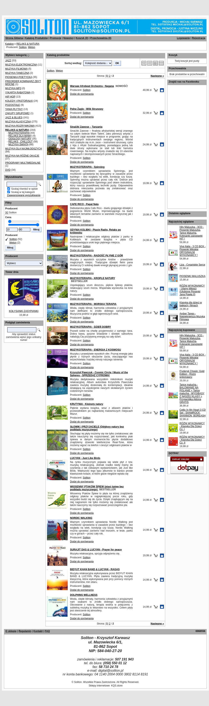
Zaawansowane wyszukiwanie (24, 195)
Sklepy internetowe (99, 685)
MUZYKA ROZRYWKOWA (19, 125)
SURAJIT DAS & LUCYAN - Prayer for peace (96, 549)
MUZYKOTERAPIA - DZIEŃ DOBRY (90, 326)
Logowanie (183, 38)
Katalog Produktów (36, 38)
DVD (7, 169)
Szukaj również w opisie (24, 188)
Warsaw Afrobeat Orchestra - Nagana (92, 86)
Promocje (55, 38)
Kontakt (38, 631)
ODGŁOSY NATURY (19, 138)
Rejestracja (198, 38)
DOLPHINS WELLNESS (83, 594)
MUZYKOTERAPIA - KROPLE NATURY (92, 278)
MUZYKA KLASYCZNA (18, 121)
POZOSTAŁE (12, 105)
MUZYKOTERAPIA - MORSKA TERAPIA (93, 304)
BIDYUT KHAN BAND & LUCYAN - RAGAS (95, 569)
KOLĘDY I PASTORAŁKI (19, 100)
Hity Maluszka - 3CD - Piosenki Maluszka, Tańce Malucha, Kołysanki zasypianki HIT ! (191, 233)
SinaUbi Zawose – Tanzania (86, 126)
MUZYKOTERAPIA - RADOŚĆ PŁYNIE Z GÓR (96, 255)
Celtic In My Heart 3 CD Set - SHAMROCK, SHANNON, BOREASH (192, 412)
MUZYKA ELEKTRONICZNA (21, 64)
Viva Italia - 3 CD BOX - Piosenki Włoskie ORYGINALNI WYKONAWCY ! (192, 251)
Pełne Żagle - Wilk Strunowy (86, 109)
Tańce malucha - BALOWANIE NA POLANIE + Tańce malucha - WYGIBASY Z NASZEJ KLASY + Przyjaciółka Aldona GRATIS (191, 393)
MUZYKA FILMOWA (16, 68)
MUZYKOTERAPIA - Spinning (87, 167)
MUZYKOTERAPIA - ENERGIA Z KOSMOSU (95, 349)
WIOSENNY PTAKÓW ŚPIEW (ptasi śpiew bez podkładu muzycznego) (97, 488)
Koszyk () (82, 38)
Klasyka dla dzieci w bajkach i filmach (190, 304)
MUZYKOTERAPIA (19, 132)
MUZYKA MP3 (13, 88)
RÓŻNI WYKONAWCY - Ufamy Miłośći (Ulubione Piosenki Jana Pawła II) (192, 290)
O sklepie (10, 631)
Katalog (9, 43)
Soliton (23, 47)
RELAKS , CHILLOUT (20, 141)
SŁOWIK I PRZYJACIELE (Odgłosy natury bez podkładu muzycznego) (97, 428)
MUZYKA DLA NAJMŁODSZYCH (23, 148)
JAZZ (8, 60)
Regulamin (24, 631)
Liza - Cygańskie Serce (192, 264)
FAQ (47, 631)
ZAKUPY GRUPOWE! (17, 113)
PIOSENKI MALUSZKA (192, 276)
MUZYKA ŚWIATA (18, 144)
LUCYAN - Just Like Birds (85, 458)
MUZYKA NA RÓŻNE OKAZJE (22, 155)
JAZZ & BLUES (13, 117)
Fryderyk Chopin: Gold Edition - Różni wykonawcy (191, 374)
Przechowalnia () (100, 38)
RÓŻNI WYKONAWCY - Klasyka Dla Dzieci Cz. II (192, 439)
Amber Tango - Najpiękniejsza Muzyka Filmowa (192, 316)
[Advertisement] (50, 6)
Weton (31, 47)
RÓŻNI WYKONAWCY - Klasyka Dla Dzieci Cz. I (192, 426)
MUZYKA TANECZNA (17, 73)
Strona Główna (14, 38)
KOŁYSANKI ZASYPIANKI (23, 311)
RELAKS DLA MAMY (20, 135)
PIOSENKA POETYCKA (18, 77)
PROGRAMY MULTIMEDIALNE (23, 162)
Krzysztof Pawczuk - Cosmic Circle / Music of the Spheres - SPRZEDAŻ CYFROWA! (99, 374)
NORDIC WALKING (81, 518)
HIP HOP (10, 96)
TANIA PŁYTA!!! (14, 109)
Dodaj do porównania (81, 94)
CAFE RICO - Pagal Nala (84, 204)
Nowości (68, 38)
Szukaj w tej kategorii (23, 192)
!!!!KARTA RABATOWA (17, 92)
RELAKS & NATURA (27, 43)
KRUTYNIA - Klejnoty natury (86, 404)
